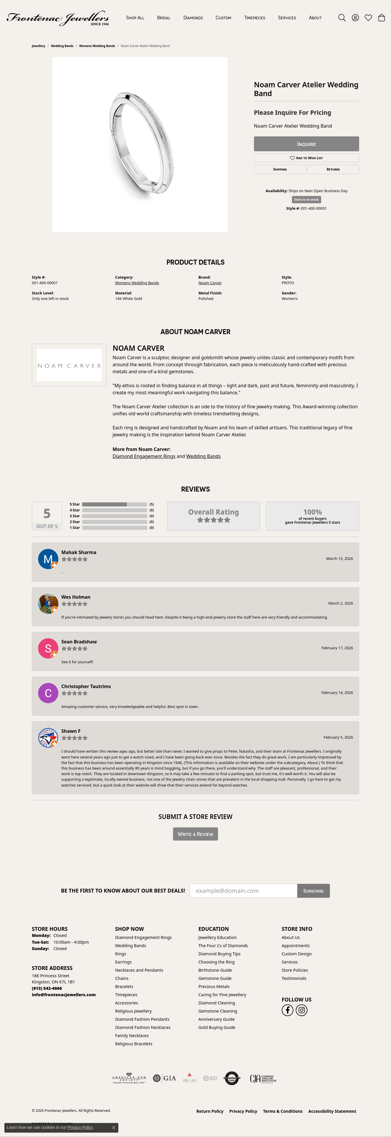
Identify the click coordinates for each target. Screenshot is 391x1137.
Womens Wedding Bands (97, 46)
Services (287, 17)
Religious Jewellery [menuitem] (133, 1011)
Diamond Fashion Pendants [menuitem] (142, 1019)
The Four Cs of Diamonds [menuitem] (223, 945)
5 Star (75, 504)
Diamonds (193, 17)
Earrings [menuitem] (123, 962)
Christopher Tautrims (86, 686)
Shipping (280, 169)
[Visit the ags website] (129, 1078)
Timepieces (254, 17)
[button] (342, 17)
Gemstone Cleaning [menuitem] (217, 1011)
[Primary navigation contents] (224, 17)
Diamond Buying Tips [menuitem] (219, 954)
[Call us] (64, 994)
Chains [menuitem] (122, 978)
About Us (291, 937)
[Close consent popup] (113, 1127)
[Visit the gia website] (164, 1078)
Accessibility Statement (332, 1111)
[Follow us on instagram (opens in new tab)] (301, 1010)
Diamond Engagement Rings (144, 456)
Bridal (163, 17)
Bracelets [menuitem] (124, 986)
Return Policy (210, 1111)
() (152, 504)
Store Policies (295, 970)
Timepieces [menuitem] (126, 994)
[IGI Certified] (210, 1078)
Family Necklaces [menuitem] (132, 1035)
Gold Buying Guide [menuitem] (216, 1027)
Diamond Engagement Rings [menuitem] (143, 937)
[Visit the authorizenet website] (232, 1078)
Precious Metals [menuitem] (213, 986)
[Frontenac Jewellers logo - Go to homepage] (58, 17)
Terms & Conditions (282, 1111)
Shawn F (71, 731)
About (315, 17)
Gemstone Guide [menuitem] (215, 978)
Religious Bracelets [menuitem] (133, 1043)
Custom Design (297, 954)
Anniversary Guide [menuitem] (216, 1019)
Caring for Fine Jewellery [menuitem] (222, 994)
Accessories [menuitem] (126, 1003)
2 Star (75, 521)
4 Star (75, 510)
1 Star (75, 527)
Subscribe (313, 890)
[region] (140, 144)
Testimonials (294, 978)
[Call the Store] (47, 988)
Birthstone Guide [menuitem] (215, 970)
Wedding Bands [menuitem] (130, 945)
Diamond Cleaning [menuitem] (216, 1003)
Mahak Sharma (78, 552)
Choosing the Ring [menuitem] (216, 962)
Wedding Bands (62, 46)
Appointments (296, 945)
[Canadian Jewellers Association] (263, 1078)
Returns (333, 169)
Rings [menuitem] (120, 954)
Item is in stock (306, 199)
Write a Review (195, 834)
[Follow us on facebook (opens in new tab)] (287, 1010)
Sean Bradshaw (79, 641)
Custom (223, 17)
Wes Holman (76, 597)
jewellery (38, 46)
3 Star (75, 515)
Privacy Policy (243, 1111)
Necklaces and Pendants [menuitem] (139, 970)
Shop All (135, 17)
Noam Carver (210, 282)
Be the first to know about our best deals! (123, 891)
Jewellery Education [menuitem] (217, 937)
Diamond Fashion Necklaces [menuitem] (143, 1027)
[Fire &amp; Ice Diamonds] (189, 1078)
